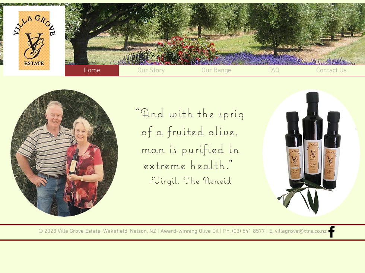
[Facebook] (331, 231)
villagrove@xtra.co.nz (301, 231)
